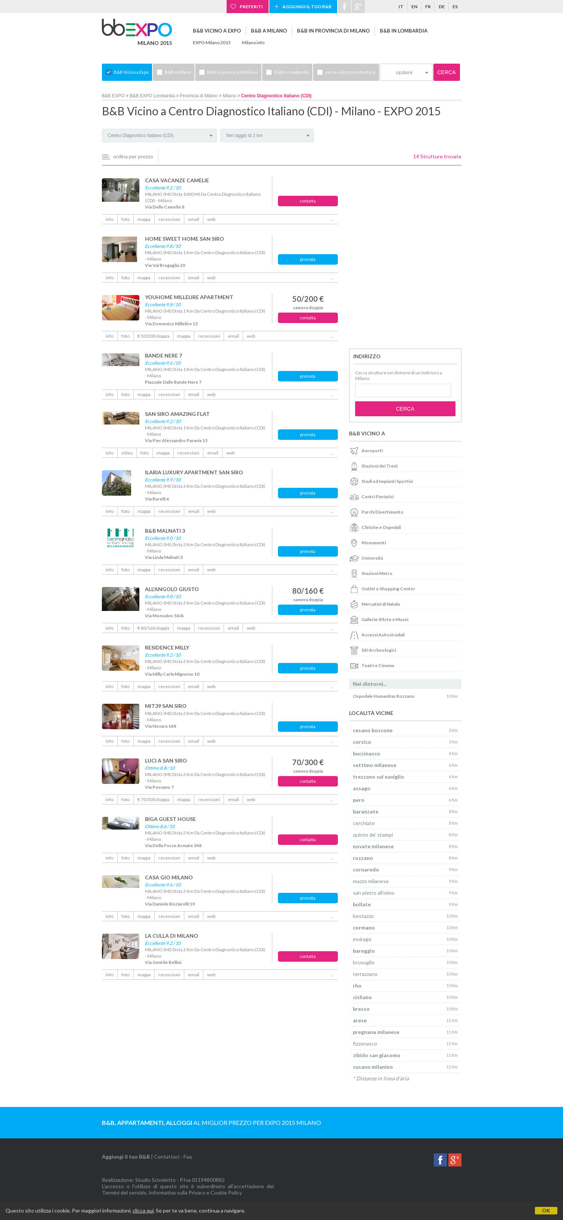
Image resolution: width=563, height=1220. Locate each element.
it (401, 6)
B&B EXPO (113, 95)
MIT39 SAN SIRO (166, 706)
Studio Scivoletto (155, 1180)
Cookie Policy (226, 1192)
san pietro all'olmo (373, 892)
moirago (362, 939)
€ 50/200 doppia (153, 336)
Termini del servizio (124, 1192)
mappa (144, 219)
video (127, 453)
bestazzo (363, 916)
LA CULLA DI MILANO (171, 936)
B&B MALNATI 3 (165, 530)
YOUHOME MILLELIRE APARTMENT (189, 297)
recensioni (169, 219)
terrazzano (365, 974)
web (211, 219)
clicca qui (143, 1210)
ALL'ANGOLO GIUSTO (172, 589)
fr (428, 6)
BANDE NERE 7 (163, 355)
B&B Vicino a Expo (217, 31)
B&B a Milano (269, 31)
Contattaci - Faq (173, 1156)
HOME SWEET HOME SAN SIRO (184, 238)
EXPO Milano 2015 (212, 42)
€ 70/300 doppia (153, 799)
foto (125, 219)
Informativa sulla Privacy (177, 1192)
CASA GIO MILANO (169, 877)
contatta (308, 200)
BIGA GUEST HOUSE (170, 819)
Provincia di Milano (199, 95)
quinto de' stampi (373, 834)
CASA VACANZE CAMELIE (177, 180)
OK (546, 1210)
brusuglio (364, 962)
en (414, 6)
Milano (229, 95)
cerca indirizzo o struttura (350, 72)
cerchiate (364, 823)
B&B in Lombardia (403, 31)
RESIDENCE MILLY (167, 647)
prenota (307, 259)
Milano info (253, 42)
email (193, 219)
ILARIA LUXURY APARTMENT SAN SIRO (194, 472)
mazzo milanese (371, 881)
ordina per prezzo (133, 156)
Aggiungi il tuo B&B (307, 6)
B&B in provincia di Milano (333, 31)
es (455, 6)
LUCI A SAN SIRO (166, 760)
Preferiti (251, 6)
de (442, 6)
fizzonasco (365, 1043)
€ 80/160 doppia (153, 628)
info (109, 219)
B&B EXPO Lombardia (152, 95)
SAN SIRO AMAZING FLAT (177, 414)
